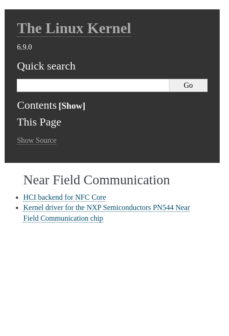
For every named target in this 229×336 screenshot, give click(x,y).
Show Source (36, 140)
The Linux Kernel (74, 28)
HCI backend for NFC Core (64, 197)
